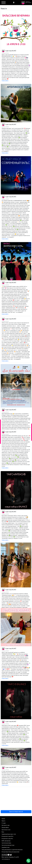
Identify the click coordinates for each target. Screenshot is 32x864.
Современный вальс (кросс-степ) (9, 834)
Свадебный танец (5, 847)
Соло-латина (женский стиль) (8, 845)
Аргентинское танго (6, 829)
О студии (4, 823)
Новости (3, 821)
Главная (3, 818)
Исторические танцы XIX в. (7, 836)
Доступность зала (5, 825)
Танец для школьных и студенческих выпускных (12, 849)
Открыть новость (5, 80)
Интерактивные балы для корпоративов (10, 852)
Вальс (3, 832)
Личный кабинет (5, 827)
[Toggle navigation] (3, 2)
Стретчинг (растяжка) (6, 843)
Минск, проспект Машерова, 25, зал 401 (10, 857)
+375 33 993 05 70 (6, 859)
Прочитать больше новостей (16, 811)
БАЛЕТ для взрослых (6, 841)
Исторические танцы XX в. (7, 838)
